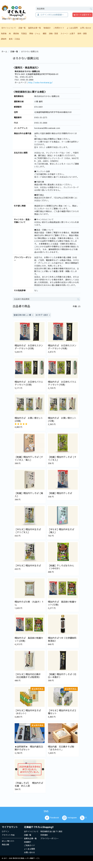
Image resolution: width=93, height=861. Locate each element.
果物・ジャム (34, 33)
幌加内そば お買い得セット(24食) (29, 419)
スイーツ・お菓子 (68, 33)
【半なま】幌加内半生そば (28, 565)
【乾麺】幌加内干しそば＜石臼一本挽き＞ (62, 676)
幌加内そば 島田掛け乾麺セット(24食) (29, 639)
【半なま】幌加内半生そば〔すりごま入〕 (28, 531)
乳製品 (24, 33)
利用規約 (44, 835)
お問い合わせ (85, 27)
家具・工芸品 (14, 39)
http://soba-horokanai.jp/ (40, 82)
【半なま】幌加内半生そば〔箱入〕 (61, 531)
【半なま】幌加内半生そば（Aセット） (28, 712)
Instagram (69, 818)
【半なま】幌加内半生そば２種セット (62, 712)
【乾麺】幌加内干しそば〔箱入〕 (29, 495)
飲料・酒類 (82, 33)
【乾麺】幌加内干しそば (60, 493)
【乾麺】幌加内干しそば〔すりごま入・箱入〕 (29, 458)
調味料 (3, 39)
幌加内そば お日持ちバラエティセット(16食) (62, 383)
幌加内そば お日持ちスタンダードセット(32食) (29, 347)
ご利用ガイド (58, 27)
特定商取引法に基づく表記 (51, 831)
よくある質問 (72, 27)
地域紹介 (47, 27)
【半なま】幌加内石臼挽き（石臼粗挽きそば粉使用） (28, 676)
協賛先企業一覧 (34, 27)
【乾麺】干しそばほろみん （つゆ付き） (61, 567)
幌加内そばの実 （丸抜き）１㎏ (29, 603)
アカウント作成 (8, 835)
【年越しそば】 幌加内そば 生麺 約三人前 (30, 784)
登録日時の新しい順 (23, 315)
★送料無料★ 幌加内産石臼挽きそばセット (29, 748)
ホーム (4, 51)
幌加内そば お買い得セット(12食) (62, 419)
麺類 (44, 33)
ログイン (5, 831)
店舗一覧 (22, 27)
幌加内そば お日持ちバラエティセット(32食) (29, 383)
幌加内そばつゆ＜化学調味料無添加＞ (62, 639)
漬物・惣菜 (53, 33)
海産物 (3, 33)
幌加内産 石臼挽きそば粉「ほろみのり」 (61, 748)
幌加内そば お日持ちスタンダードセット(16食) (62, 347)
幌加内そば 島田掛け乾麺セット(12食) (62, 603)
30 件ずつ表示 (42, 315)
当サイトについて (8, 27)
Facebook (52, 818)
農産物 (16, 33)
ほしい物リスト (8, 841)
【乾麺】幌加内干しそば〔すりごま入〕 (62, 458)
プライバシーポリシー (49, 838)
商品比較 (5, 844)
